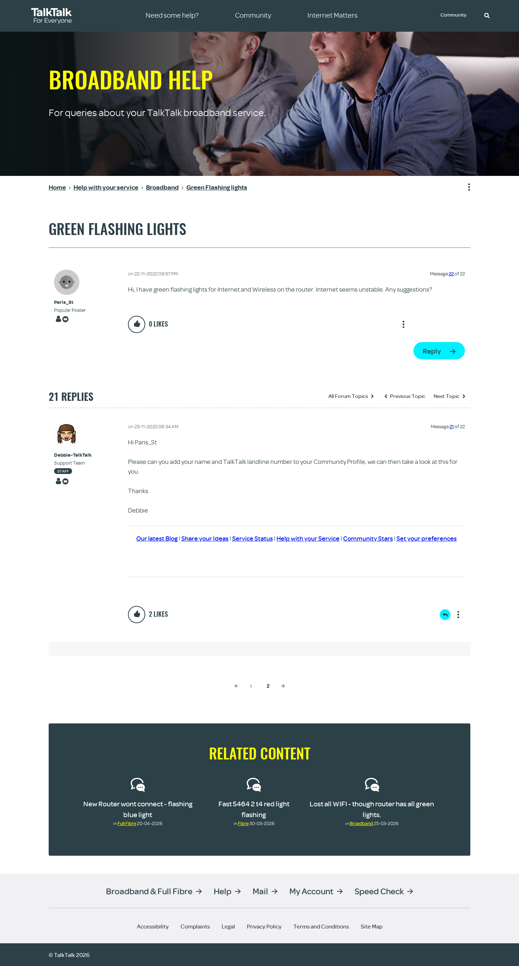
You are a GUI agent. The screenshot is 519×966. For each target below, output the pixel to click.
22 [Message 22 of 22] (451, 273)
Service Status (252, 538)
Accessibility (153, 926)
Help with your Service (308, 538)
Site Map (371, 926)
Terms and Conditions (321, 926)
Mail (260, 890)
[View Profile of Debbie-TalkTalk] (73, 455)
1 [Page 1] (251, 686)
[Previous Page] (236, 685)
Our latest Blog (157, 538)
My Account (311, 890)
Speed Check (379, 890)
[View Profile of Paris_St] (70, 302)
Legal (228, 926)
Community (454, 15)
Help (222, 890)
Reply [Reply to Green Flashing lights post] (432, 350)
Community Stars (368, 538)
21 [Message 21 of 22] (451, 426)
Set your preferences (426, 538)
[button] (487, 15)
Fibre (243, 823)
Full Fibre (126, 823)
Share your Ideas (205, 538)
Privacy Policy (264, 926)
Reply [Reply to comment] (445, 614)
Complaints (195, 926)
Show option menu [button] (464, 187)
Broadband (361, 823)
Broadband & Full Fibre (149, 890)
